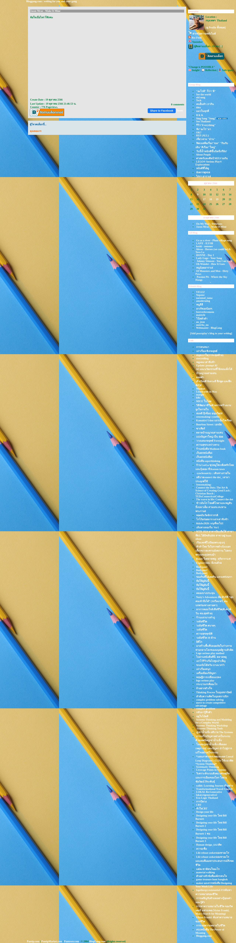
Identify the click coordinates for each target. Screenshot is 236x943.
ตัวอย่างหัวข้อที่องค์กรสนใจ (211, 876)
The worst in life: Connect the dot (214, 499)
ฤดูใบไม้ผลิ (202, 716)
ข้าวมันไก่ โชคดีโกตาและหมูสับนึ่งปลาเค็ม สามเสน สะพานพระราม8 (213, 507)
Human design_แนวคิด (209, 844)
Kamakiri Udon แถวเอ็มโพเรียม (214, 420)
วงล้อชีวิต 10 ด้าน (206, 637)
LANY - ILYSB (204, 243)
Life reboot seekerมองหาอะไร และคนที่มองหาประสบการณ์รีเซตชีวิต (214, 861)
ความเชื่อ (201, 848)
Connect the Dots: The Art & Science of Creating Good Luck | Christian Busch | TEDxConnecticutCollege (213, 492)
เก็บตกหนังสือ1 (204, 453)
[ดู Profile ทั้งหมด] (216, 27)
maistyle (200, 315)
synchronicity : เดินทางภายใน (213, 473)
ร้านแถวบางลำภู (205, 617)
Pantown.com (71, 941)
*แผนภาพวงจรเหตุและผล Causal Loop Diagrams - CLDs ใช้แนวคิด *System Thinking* (214, 760)
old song (200, 97)
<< (192, 182)
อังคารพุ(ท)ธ (203, 172)
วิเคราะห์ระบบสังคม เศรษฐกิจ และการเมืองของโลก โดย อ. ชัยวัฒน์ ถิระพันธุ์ (212, 777)
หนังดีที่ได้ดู (202, 168)
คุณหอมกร (35, 131)
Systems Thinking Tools (209, 728)
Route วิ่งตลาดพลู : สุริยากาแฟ (213, 558)
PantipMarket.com (51, 941)
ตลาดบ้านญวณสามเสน (209, 432)
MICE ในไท (203, 401)
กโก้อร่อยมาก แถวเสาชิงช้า (212, 519)
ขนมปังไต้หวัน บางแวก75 (210, 665)
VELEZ (200, 292)
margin (200, 394)
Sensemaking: (203, 484)
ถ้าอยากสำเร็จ (204, 688)
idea (198, 107)
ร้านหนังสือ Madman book (211, 449)
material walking (205, 872)
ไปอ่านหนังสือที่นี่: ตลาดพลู (211, 657)
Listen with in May (206, 391)
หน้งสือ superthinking (208, 461)
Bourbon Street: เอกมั (209, 424)
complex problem (205, 708)
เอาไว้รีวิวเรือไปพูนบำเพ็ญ (210, 661)
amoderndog (203, 301)
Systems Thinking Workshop (212, 725)
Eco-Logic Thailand (207, 798)
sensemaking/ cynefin (208, 416)
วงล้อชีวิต (201, 621)
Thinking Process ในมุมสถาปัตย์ (214, 692)
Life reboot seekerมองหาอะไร (212, 853)
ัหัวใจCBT (201, 808)
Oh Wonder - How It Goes (210, 264)
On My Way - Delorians (209, 223)
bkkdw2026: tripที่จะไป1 (209, 523)
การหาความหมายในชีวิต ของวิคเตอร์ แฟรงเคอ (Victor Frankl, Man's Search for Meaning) (214, 910)
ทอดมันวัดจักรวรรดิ (207, 515)
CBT (199, 805)
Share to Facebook (161, 110)
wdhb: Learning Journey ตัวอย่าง (214, 785)
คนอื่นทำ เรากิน (205, 104)
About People (203, 154)
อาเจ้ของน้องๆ (204, 308)
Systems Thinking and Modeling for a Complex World (213, 721)
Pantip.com (33, 941)
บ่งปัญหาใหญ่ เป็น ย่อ (209, 436)
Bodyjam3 (201, 573)
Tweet (179, 110)
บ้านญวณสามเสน (206, 373)
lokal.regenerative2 (206, 795)
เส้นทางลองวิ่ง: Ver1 (207, 527)
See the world (203, 94)
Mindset (200, 388)
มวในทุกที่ (202, 111)
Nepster (200, 295)
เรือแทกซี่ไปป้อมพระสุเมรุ (210, 542)
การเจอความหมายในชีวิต (210, 925)
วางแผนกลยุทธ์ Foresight (210, 440)
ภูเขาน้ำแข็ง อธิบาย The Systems (214, 732)
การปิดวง (201, 801)
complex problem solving (210, 699)
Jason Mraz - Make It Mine (211, 226)
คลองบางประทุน (205, 593)
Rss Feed (197, 37)
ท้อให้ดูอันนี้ (202, 581)
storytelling (202, 358)
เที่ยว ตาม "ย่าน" (206, 139)
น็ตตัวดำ (201, 318)
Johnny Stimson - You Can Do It (214, 261)
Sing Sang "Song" (206, 118)
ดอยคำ (200, 377)
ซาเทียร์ (200, 428)
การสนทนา (202, 347)
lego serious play (205, 680)
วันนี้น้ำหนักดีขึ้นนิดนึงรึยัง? (211, 151)
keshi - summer (204, 246)
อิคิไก (199, 641)
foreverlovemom (205, 312)
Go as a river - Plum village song (214, 240)
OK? (199, 132)
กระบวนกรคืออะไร (206, 684)
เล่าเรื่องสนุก (203, 669)
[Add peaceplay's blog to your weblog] (211, 333)
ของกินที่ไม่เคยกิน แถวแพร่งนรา (214, 577)
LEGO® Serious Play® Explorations (208, 163)
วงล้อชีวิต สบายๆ (206, 625)
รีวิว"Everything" (206, 125)
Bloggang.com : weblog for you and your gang (51, 1)
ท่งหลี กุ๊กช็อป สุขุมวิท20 (209, 413)
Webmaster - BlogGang (209, 328)
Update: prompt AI (206, 365)
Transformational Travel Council (214, 789)
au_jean (200, 322)
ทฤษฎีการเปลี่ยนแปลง (208, 677)
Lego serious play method (210, 653)
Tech (198, 100)
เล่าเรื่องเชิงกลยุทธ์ (206, 351)
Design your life (205, 812)
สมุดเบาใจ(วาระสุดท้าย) (209, 355)
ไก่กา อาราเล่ (203, 176)
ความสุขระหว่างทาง (207, 444)
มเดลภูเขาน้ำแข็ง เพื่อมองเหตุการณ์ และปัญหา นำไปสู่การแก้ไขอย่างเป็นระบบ (213, 748)
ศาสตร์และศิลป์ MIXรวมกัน (212, 158)
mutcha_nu (202, 325)
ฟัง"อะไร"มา (203, 129)
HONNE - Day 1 (205, 255)
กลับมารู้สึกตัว (204, 712)
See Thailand (203, 121)
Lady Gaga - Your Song (209, 258)
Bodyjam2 (201, 570)
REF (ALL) (202, 135)
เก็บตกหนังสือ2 (204, 457)
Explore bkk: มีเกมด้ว (209, 563)
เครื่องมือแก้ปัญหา (206, 673)
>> (229, 182)
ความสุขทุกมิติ (204, 633)
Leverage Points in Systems (211, 769)
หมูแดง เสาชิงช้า (205, 362)
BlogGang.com (97, 941)
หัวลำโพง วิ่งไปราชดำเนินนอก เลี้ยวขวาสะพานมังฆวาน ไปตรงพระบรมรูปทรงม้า (213, 550)
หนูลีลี (199, 304)
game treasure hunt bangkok (212, 879)
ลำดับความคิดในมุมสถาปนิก (212, 696)
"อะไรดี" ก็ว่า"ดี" (206, 91)
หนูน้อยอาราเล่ (204, 267)
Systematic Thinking (207, 767)
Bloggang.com (204, 936)
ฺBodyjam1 (201, 567)
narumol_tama (204, 298)
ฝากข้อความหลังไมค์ (204, 33)
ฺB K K (199, 115)
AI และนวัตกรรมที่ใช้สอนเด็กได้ (214, 369)
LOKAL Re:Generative (209, 792)
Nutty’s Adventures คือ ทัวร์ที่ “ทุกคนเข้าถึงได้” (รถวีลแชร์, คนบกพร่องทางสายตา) (214, 601)
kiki (198, 397)
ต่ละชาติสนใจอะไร (208, 869)
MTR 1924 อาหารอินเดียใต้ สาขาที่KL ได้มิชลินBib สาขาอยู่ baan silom (214, 535)
